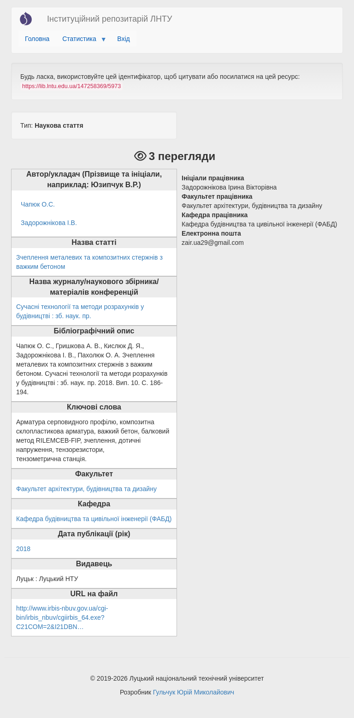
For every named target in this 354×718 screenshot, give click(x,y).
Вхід (123, 38)
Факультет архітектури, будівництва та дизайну (86, 489)
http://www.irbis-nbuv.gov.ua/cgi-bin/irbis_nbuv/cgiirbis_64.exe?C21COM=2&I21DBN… (62, 617)
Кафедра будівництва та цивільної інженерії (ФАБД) (93, 518)
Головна (37, 38)
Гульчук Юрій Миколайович (193, 692)
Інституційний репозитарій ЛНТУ (109, 19)
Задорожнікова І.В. (49, 222)
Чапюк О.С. (38, 204)
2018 (23, 548)
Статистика (81, 41)
